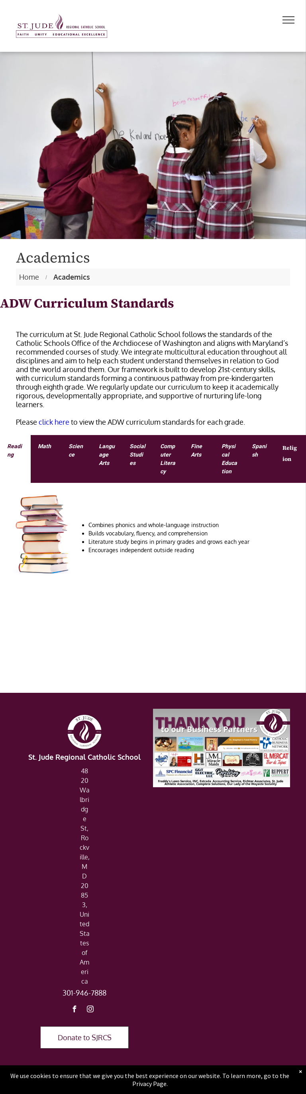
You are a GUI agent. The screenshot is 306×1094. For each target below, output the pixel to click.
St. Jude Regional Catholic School (84, 757)
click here (54, 422)
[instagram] (90, 1010)
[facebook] (74, 1010)
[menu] (288, 20)
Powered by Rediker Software (200, 1083)
